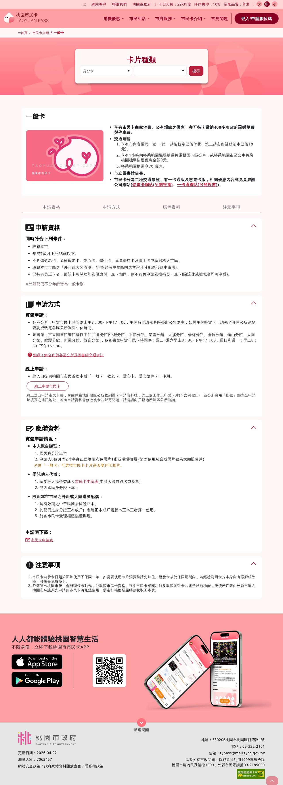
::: (84, 4)
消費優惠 (113, 18)
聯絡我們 (119, 4)
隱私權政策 (94, 766)
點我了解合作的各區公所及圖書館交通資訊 (68, 355)
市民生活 (139, 18)
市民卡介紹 (193, 18)
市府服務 (165, 18)
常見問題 (219, 18)
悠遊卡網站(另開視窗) (152, 184)
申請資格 (51, 207)
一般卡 (59, 32)
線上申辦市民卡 (47, 386)
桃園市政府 (141, 4)
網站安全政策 (29, 766)
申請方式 (111, 207)
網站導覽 (99, 4)
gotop (271, 780)
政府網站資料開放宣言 (62, 766)
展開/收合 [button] (141, 722)
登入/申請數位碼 (256, 18)
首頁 (24, 32)
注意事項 (231, 207)
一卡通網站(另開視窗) (197, 184)
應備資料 (171, 207)
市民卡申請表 (87, 481)
